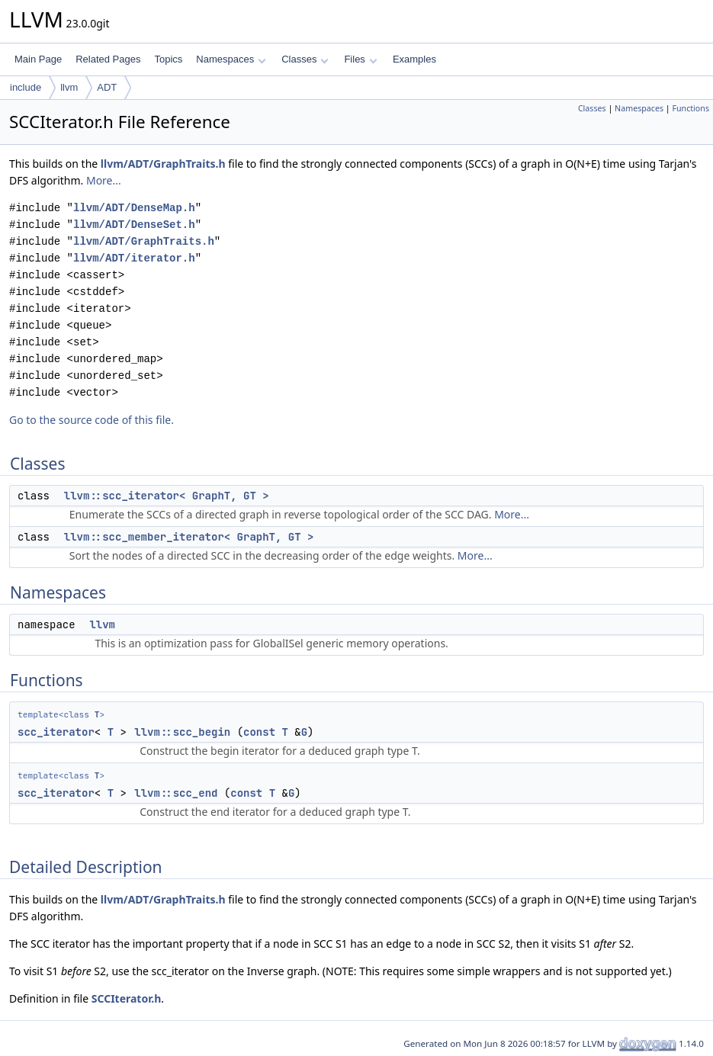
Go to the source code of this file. (91, 419)
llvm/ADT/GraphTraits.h (163, 163)
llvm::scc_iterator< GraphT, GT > (166, 495)
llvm (69, 87)
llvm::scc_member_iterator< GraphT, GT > (189, 537)
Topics (168, 59)
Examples (414, 59)
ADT (107, 87)
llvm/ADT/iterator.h (134, 258)
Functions (690, 108)
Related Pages (107, 59)
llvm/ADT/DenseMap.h (134, 208)
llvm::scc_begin (182, 732)
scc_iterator (56, 732)
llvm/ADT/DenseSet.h (134, 224)
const (259, 732)
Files (360, 59)
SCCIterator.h (127, 998)
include (25, 87)
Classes (305, 59)
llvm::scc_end (175, 793)
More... (103, 180)
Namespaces (230, 59)
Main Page (38, 59)
